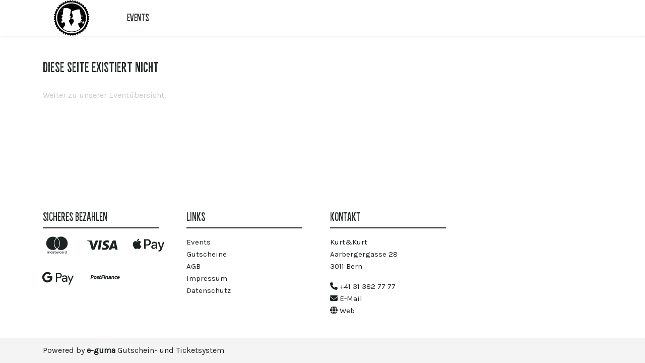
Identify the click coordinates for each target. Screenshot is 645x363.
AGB (193, 266)
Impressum (206, 278)
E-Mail (346, 298)
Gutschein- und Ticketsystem (155, 350)
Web (342, 310)
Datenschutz (208, 290)
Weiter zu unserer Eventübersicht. (104, 95)
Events (138, 18)
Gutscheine (206, 254)
